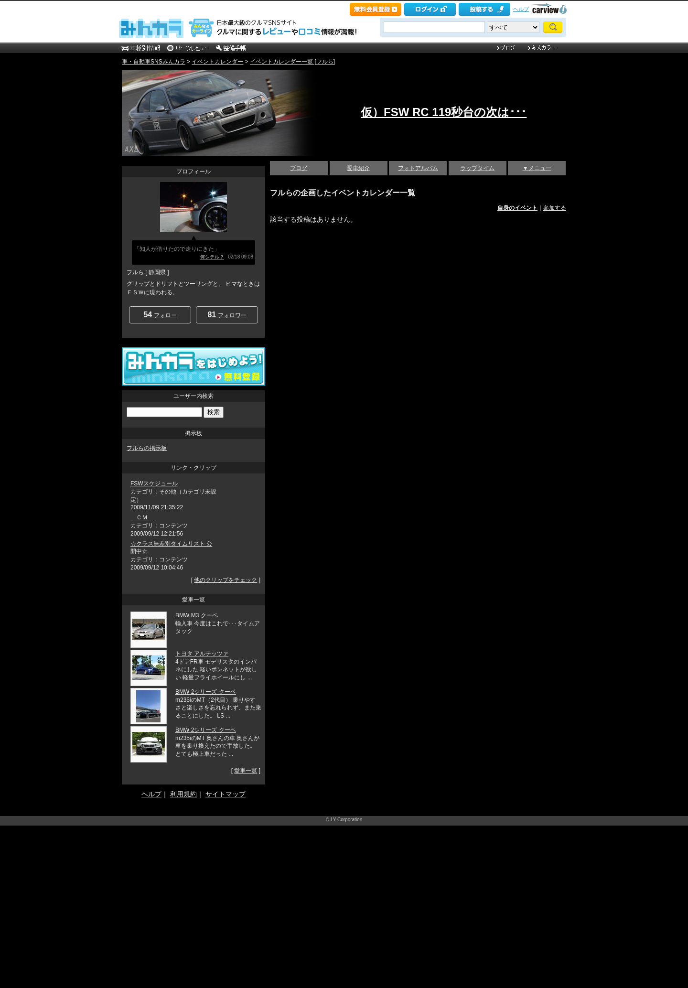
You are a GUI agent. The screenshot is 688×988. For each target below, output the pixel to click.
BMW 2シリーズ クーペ (205, 691)
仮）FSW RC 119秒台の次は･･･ (444, 112)
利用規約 (183, 794)
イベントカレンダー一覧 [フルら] (292, 61)
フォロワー (226, 315)
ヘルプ (521, 9)
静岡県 (157, 272)
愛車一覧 (245, 770)
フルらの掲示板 (147, 448)
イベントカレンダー (217, 61)
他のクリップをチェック (225, 580)
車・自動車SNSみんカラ (153, 61)
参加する (554, 207)
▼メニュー (537, 168)
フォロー (159, 315)
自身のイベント (517, 207)
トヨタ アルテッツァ (201, 653)
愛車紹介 (358, 168)
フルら (135, 272)
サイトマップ (225, 794)
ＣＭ (141, 517)
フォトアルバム (418, 168)
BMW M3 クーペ (196, 615)
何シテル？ (212, 256)
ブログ (298, 168)
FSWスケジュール (154, 483)
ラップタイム (477, 168)
